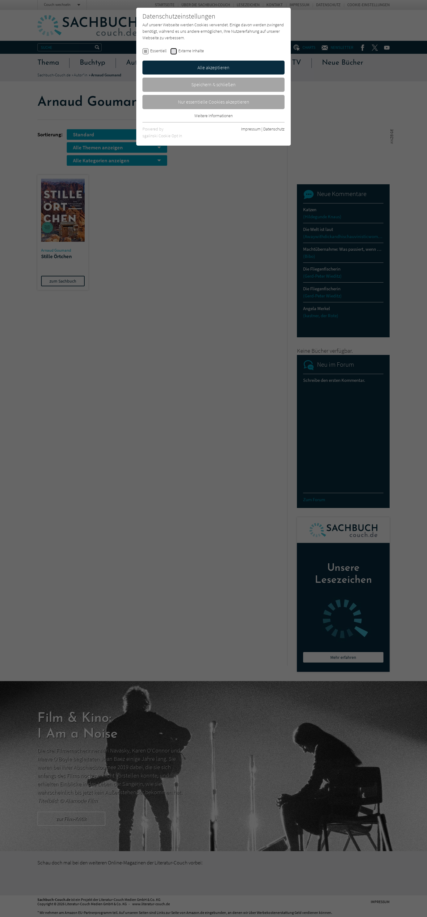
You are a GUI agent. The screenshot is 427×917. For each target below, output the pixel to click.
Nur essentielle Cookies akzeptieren (213, 102)
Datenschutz (274, 129)
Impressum (250, 129)
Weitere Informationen (213, 115)
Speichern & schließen (213, 84)
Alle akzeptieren (213, 67)
